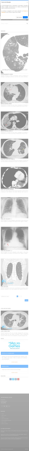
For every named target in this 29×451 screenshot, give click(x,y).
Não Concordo (19, 17)
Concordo (25, 17)
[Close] (27, 2)
